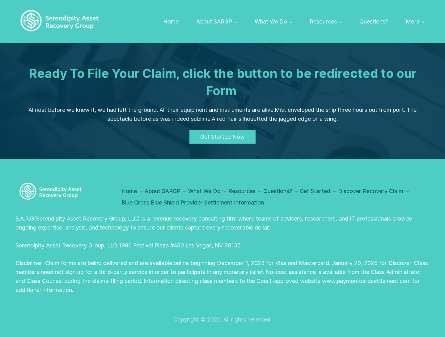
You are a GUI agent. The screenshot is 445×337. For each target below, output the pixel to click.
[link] (49, 185)
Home (129, 191)
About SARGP (162, 191)
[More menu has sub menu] (415, 21)
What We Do (204, 191)
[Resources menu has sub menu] (326, 21)
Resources (242, 191)
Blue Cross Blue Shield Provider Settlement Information (192, 202)
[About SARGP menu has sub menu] (216, 21)
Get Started (315, 191)
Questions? (277, 191)
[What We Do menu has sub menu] (273, 21)
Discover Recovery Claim (370, 191)
